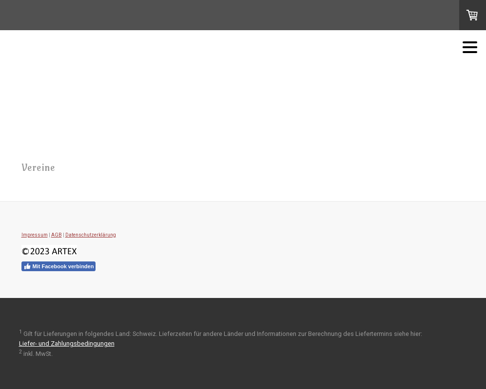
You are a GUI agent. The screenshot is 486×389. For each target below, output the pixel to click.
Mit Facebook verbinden (58, 266)
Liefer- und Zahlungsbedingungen (67, 343)
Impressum (34, 235)
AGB (56, 235)
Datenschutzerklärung (90, 235)
